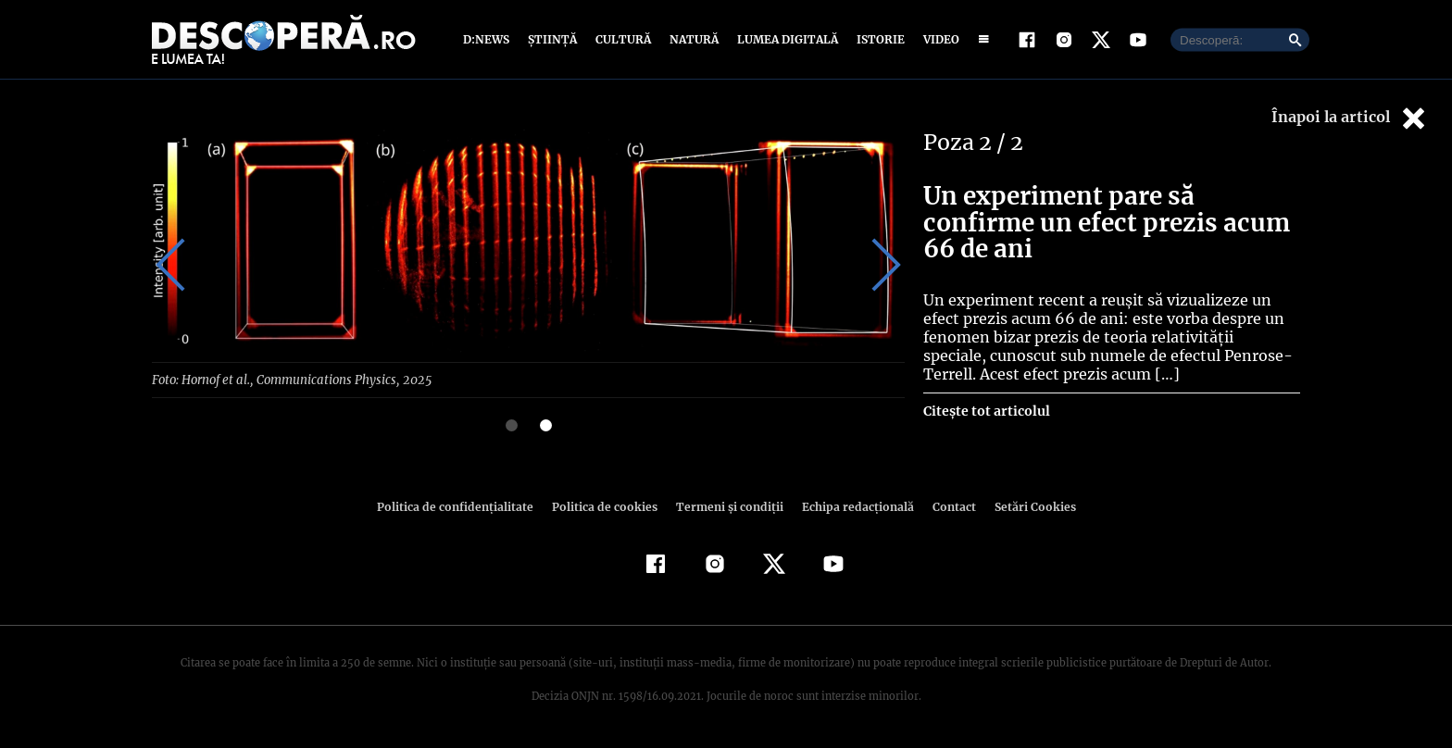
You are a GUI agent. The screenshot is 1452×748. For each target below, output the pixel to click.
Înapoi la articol (1350, 118)
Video (938, 39)
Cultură (622, 39)
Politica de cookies (607, 506)
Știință (553, 39)
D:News (489, 39)
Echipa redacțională (852, 506)
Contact (946, 506)
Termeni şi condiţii (727, 506)
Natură (692, 39)
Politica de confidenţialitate (463, 506)
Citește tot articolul (985, 411)
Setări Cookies (1025, 506)
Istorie (877, 39)
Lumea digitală (784, 39)
